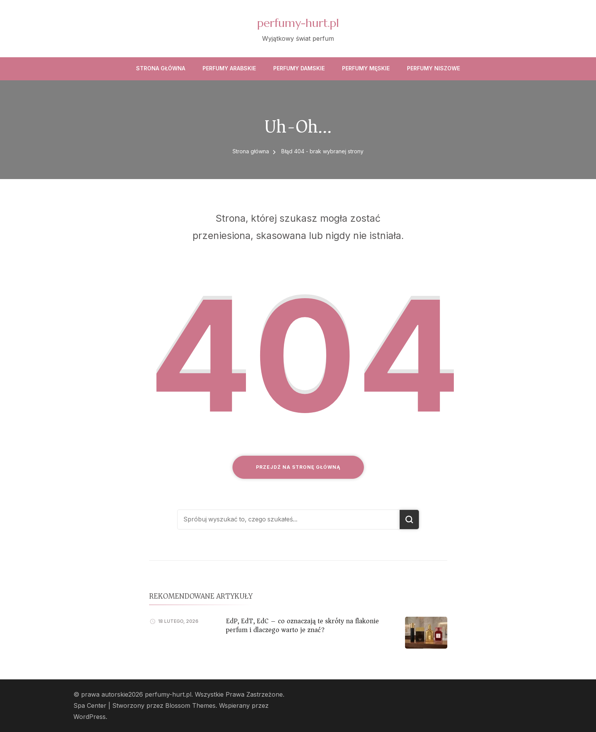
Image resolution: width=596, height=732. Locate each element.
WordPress (89, 716)
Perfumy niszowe (433, 68)
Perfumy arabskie (229, 68)
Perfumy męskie (366, 68)
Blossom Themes (190, 705)
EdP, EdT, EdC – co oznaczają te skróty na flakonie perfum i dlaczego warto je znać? (302, 625)
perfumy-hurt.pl (298, 23)
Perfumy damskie (299, 68)
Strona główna (160, 68)
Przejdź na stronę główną (298, 467)
